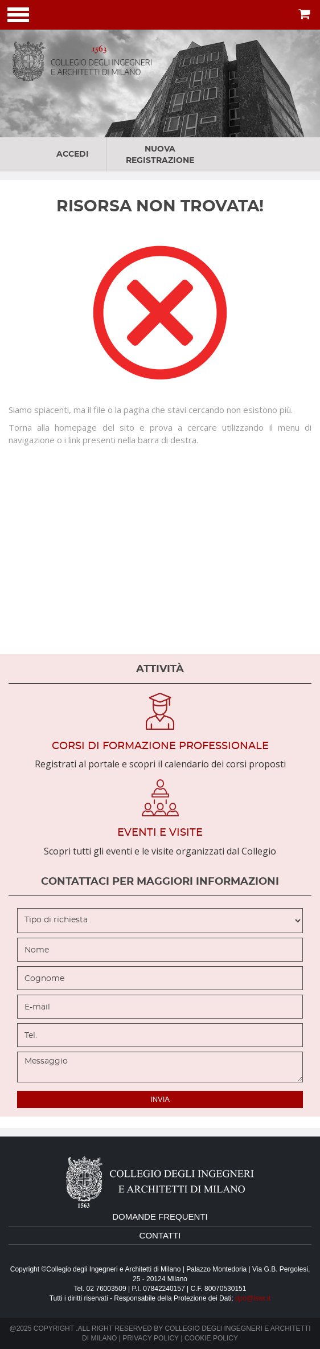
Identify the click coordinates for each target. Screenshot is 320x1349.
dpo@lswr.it (252, 1298)
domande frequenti (160, 1216)
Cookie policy (211, 1338)
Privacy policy (150, 1338)
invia (160, 1099)
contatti (160, 1235)
